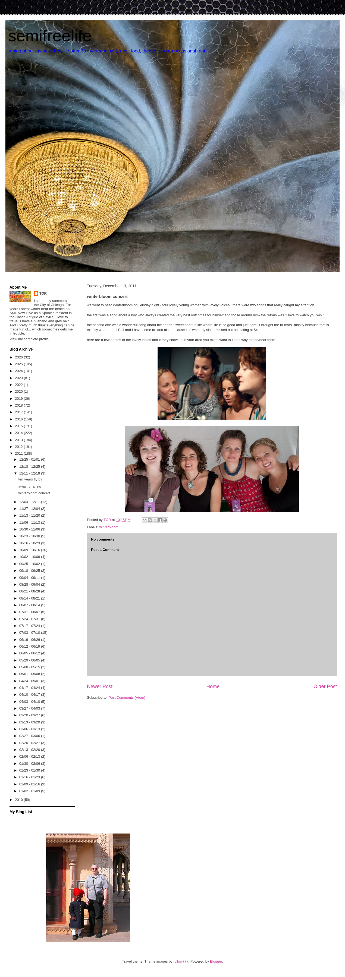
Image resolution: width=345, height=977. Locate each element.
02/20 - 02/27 (30, 743)
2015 (19, 426)
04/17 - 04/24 (30, 688)
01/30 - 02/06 (30, 763)
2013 (19, 440)
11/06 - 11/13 (30, 522)
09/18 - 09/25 (30, 571)
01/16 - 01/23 (30, 777)
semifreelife (50, 36)
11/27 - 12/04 (30, 509)
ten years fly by (30, 479)
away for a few (29, 486)
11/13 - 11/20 (30, 515)
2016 (19, 419)
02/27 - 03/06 (30, 736)
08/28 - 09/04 (30, 584)
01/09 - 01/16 (30, 784)
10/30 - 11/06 (30, 529)
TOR (43, 293)
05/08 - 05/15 (30, 667)
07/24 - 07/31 (30, 619)
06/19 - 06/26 (30, 640)
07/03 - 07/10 (30, 632)
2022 (19, 385)
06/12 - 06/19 (30, 646)
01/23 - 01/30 (30, 770)
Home (213, 686)
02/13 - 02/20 (30, 750)
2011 (19, 453)
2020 (19, 391)
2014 (19, 433)
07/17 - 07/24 (30, 626)
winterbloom (108, 527)
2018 (19, 405)
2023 (19, 378)
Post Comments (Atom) (127, 697)
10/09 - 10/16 (30, 550)
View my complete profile (29, 339)
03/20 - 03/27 (30, 715)
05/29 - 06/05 (30, 660)
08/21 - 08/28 (30, 591)
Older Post (325, 686)
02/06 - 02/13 (30, 756)
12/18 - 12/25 (30, 466)
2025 (19, 364)
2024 (19, 371)
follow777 (181, 961)
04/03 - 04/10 (30, 702)
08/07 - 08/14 (30, 605)
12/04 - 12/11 (30, 502)
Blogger (216, 961)
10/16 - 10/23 (30, 543)
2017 (19, 412)
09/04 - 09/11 (30, 578)
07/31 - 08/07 (30, 612)
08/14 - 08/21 (30, 598)
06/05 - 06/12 (30, 653)
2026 (19, 357)
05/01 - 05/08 (30, 674)
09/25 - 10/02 (30, 564)
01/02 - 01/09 (30, 791)
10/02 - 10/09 (30, 557)
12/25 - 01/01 (30, 459)
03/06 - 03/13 (30, 729)
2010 (19, 800)
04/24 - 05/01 (30, 681)
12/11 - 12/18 (30, 473)
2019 (19, 399)
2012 (19, 447)
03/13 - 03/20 (30, 722)
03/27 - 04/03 (30, 708)
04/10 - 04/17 (30, 694)
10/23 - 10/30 (30, 536)
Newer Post (99, 686)
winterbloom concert (34, 493)
